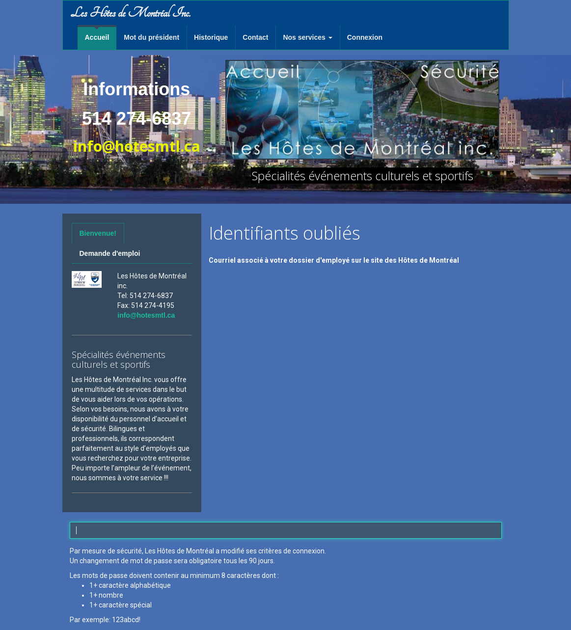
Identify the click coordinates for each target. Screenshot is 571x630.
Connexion (364, 37)
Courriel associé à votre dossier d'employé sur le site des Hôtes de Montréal (334, 260)
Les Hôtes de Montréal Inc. (130, 13)
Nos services (307, 37)
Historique (211, 37)
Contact (255, 37)
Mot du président (151, 37)
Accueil (97, 37)
